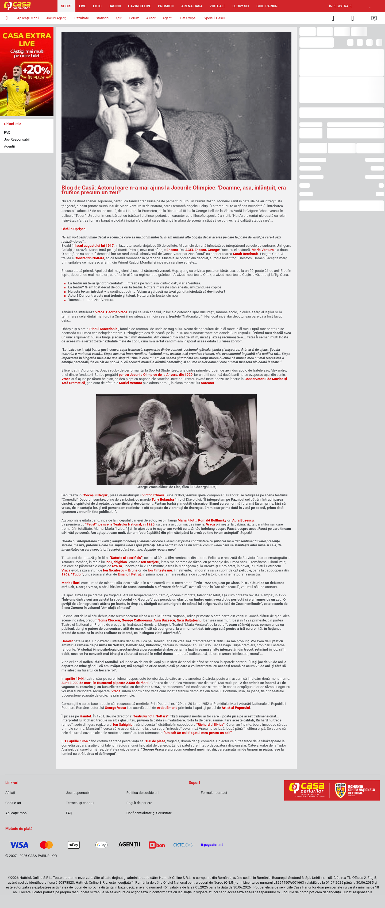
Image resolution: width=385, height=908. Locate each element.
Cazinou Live (139, 6)
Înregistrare (341, 6)
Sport (66, 6)
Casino (115, 6)
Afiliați (10, 793)
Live (82, 6)
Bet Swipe (187, 18)
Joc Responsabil (17, 139)
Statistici (102, 18)
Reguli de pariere (139, 803)
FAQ (7, 132)
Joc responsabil (78, 793)
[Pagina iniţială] (28, 6)
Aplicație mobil (16, 813)
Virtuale (218, 6)
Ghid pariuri (267, 6)
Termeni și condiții (80, 803)
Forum (134, 18)
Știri (119, 18)
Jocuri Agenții (56, 18)
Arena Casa (192, 6)
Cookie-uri (13, 803)
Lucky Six (240, 6)
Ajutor (151, 18)
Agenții (9, 146)
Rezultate (81, 18)
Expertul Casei (213, 18)
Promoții (166, 6)
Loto (97, 6)
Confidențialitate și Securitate (149, 813)
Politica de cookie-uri (142, 793)
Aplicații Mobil (28, 18)
